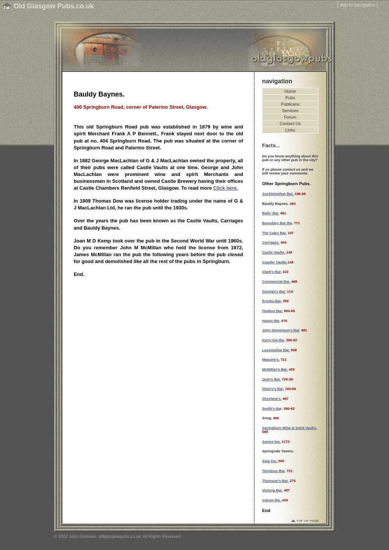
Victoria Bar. (272, 490)
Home (290, 91)
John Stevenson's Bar (280, 330)
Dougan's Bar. (274, 291)
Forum (290, 117)
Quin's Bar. (271, 379)
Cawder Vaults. (275, 262)
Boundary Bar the (277, 223)
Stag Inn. (270, 461)
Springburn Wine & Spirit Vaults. (289, 428)
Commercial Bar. (276, 282)
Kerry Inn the (273, 340)
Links (290, 130)
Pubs (290, 97)
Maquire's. (271, 359)
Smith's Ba (271, 409)
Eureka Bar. (272, 301)
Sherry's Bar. (273, 389)
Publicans (290, 104)
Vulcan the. (272, 500)
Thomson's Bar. (275, 481)
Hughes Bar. (272, 311)
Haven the (270, 321)
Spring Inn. (271, 442)
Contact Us (290, 123)
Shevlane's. (271, 399)
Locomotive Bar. (276, 350)
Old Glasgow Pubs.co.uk (54, 6)
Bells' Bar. (270, 213)
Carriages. (271, 242)
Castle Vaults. (273, 252)
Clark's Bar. (271, 272)
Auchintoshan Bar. (278, 194)
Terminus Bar (273, 471)
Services (290, 110)
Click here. (225, 188)
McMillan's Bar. (275, 369)
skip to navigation (357, 5)
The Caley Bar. (274, 233)
